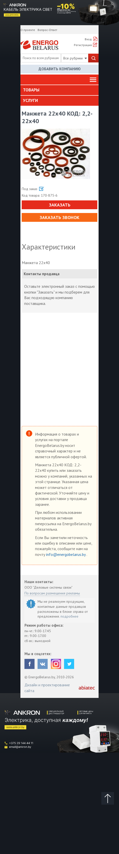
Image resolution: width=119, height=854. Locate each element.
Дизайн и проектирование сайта (47, 687)
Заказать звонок (59, 217)
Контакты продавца (42, 273)
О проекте (27, 30)
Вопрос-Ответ (47, 30)
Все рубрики (75, 58)
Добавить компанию (60, 68)
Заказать (59, 205)
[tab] (59, 90)
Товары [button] (31, 90)
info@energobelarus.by (66, 554)
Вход (88, 39)
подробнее (69, 616)
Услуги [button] (30, 100)
